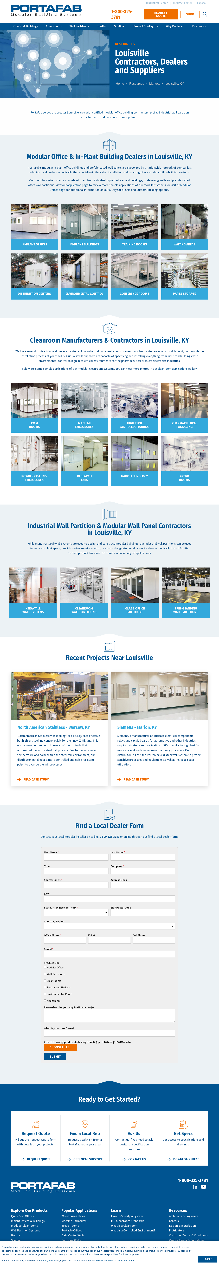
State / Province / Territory (60, 907)
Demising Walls (71, 1240)
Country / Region (54, 921)
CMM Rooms (34, 425)
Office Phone (51, 935)
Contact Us (137, 1159)
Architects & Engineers (183, 1216)
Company (116, 866)
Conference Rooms (134, 294)
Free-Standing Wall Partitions (185, 610)
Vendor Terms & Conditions (186, 1240)
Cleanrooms (54, 26)
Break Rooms (70, 1226)
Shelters (120, 26)
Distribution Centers (34, 294)
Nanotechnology (134, 476)
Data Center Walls (72, 1235)
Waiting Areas (184, 244)
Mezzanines (54, 1000)
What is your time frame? (59, 1028)
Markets (154, 83)
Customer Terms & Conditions (188, 1235)
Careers (174, 1221)
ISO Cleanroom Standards (127, 1221)
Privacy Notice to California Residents (115, 1260)
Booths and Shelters (59, 987)
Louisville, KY (174, 83)
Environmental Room (59, 994)
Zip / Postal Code (121, 907)
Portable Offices (71, 1230)
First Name (50, 852)
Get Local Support (87, 1159)
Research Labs (84, 478)
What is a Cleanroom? (125, 1226)
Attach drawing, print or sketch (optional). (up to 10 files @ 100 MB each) (87, 1042)
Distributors (176, 1230)
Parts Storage (184, 294)
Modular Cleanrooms (24, 1226)
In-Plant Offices (34, 244)
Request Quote (160, 14)
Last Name (117, 852)
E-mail (48, 949)
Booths (101, 26)
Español (202, 3)
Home (120, 83)
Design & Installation (182, 1226)
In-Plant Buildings (84, 244)
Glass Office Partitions (135, 610)
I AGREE (208, 1259)
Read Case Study (36, 779)
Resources (199, 26)
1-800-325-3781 (193, 1180)
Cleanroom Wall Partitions (84, 610)
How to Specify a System (127, 1216)
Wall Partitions (79, 26)
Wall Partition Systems (25, 1230)
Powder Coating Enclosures (34, 478)
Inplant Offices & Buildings (28, 1221)
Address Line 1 (52, 880)
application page (77, 185)
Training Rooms (134, 244)
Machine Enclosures (84, 425)
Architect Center (182, 3)
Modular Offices (56, 967)
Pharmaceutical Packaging (184, 425)
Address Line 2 (119, 880)
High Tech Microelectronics (134, 425)
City (46, 893)
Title (47, 866)
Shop (190, 14)
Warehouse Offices (73, 1216)
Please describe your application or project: (70, 1007)
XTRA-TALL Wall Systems (33, 610)
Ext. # (91, 935)
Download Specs (186, 1159)
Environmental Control (84, 294)
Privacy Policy (48, 1260)
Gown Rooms (184, 478)
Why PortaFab (175, 26)
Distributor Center (157, 3)
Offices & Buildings (25, 26)
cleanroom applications (173, 369)
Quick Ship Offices (22, 1216)
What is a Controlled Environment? (133, 1230)
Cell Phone (139, 935)
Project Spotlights (145, 26)
